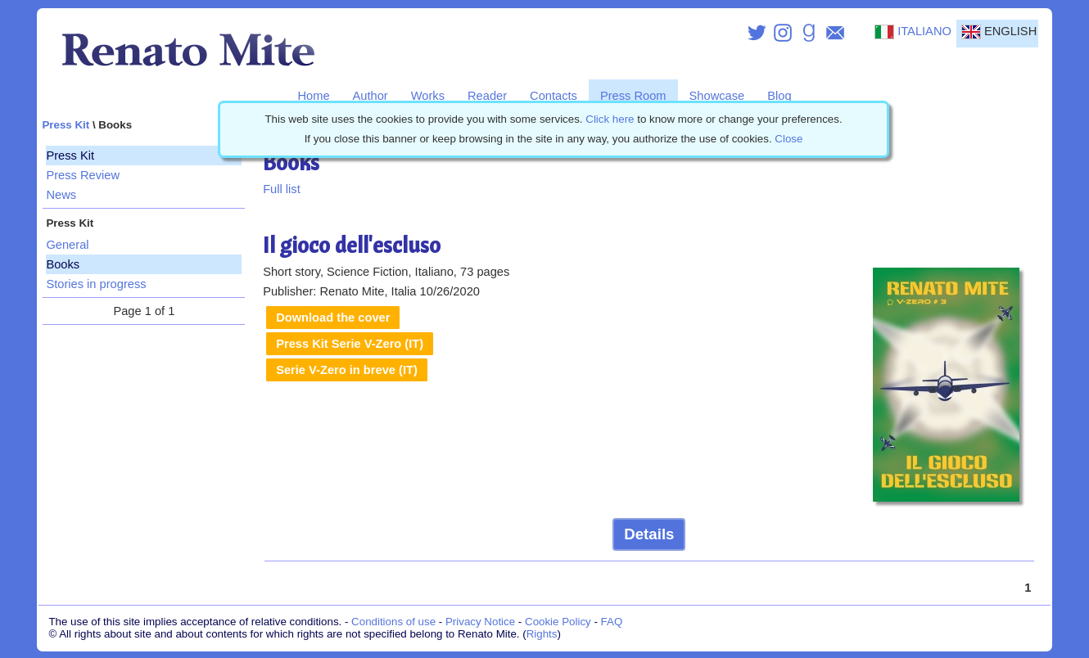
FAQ (612, 621)
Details (649, 534)
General (67, 244)
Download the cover (333, 317)
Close (788, 139)
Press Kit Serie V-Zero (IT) (349, 343)
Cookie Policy (558, 621)
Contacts (553, 95)
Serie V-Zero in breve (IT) (347, 369)
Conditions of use (393, 621)
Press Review (83, 175)
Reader (487, 95)
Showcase (717, 95)
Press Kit (65, 125)
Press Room (633, 95)
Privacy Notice (480, 621)
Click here (609, 119)
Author (370, 95)
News (61, 194)
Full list (281, 189)
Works (428, 95)
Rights (542, 634)
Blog (779, 95)
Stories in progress (96, 284)
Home (313, 95)
